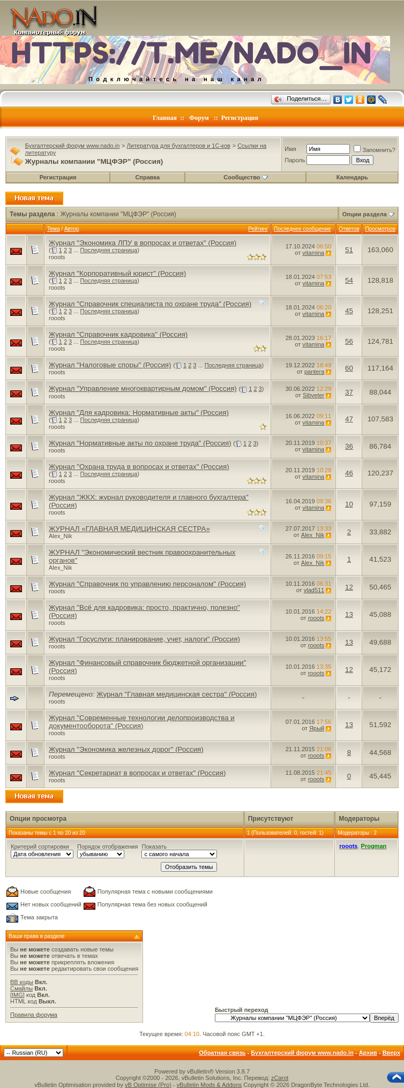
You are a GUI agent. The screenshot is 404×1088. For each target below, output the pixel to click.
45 (349, 311)
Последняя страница (109, 250)
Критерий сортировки (40, 846)
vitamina (313, 253)
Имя (290, 149)
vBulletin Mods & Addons (209, 1085)
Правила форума (33, 1014)
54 (349, 280)
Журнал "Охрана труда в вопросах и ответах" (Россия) (139, 467)
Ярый (316, 728)
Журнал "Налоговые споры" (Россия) (110, 365)
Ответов (349, 229)
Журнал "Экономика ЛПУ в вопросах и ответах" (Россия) (142, 243)
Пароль (295, 160)
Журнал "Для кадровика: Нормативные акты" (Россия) (139, 413)
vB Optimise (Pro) (148, 1085)
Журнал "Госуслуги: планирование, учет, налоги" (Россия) (144, 639)
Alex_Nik (60, 536)
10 (349, 504)
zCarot (279, 1078)
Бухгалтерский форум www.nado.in (72, 145)
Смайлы (21, 988)
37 (349, 392)
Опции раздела (364, 214)
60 (349, 368)
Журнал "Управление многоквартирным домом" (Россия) (143, 388)
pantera (314, 371)
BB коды (21, 982)
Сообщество (245, 177)
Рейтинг (258, 229)
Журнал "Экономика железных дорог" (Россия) (126, 749)
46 (349, 473)
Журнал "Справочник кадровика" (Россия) (118, 334)
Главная (165, 118)
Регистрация (239, 118)
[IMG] (17, 995)
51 (349, 250)
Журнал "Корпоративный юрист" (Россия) (117, 273)
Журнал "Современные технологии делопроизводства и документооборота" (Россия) (142, 722)
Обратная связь (222, 1052)
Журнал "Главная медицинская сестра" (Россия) (176, 694)
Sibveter (313, 395)
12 (349, 587)
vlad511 (314, 590)
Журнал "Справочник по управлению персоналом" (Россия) (147, 584)
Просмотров (380, 229)
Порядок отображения (107, 846)
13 (349, 614)
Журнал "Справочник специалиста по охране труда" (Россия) (150, 304)
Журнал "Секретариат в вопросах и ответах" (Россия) (137, 773)
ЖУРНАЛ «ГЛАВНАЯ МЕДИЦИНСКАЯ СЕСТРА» (129, 529)
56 (349, 341)
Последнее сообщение (302, 229)
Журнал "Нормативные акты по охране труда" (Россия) (140, 443)
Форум (199, 118)
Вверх (391, 1052)
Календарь (352, 177)
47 (349, 419)
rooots (57, 257)
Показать (154, 846)
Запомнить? (374, 150)
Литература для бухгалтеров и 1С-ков (178, 145)
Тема (53, 229)
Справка (147, 177)
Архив (368, 1052)
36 (349, 446)
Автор (71, 229)
